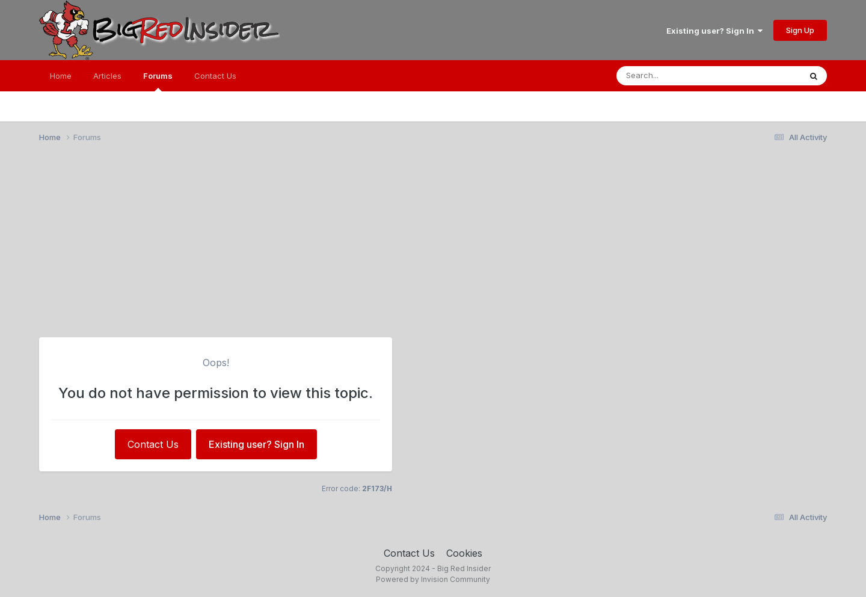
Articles (107, 76)
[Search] (684, 75)
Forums (158, 81)
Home (61, 76)
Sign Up (800, 30)
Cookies (464, 553)
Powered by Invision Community (433, 579)
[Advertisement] (433, 245)
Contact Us (215, 76)
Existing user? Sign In (714, 30)
